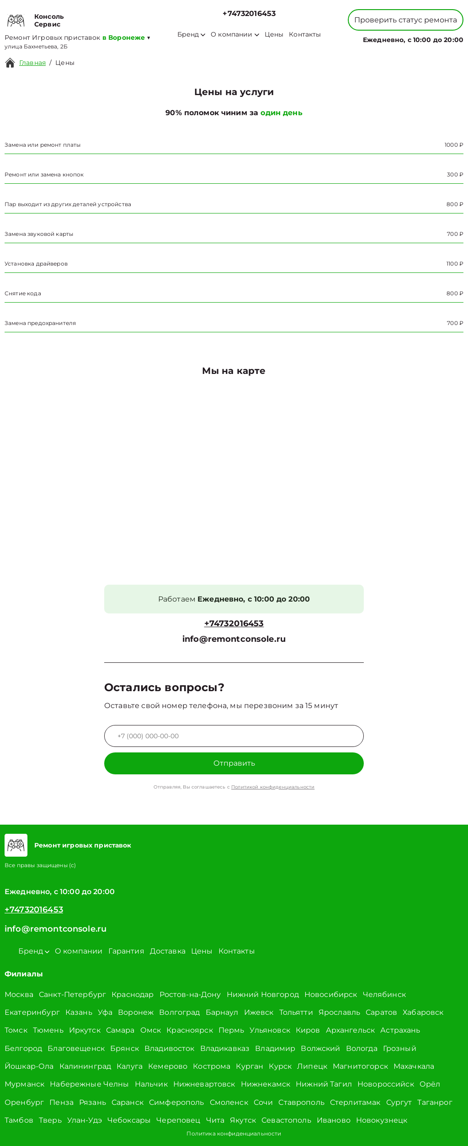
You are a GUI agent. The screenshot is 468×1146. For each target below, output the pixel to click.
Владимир (275, 1048)
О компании (235, 34)
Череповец (178, 1120)
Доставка (168, 951)
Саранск (128, 1102)
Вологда (362, 1048)
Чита (215, 1120)
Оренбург (24, 1102)
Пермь (231, 1030)
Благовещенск (76, 1048)
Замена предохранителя (40, 323)
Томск (16, 1030)
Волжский (320, 1048)
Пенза (61, 1102)
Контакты (305, 34)
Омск (150, 1030)
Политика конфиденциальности (233, 1133)
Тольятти (296, 1012)
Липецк (312, 1066)
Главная (32, 63)
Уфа (105, 1012)
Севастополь (286, 1120)
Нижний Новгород (263, 994)
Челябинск (384, 994)
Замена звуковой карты (39, 233)
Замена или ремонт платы (42, 144)
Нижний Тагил (324, 1084)
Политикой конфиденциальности (272, 787)
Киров (308, 1030)
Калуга (130, 1066)
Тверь (50, 1120)
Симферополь (176, 1102)
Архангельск (350, 1030)
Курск (280, 1066)
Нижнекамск (266, 1084)
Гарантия (126, 951)
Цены (274, 34)
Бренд (191, 34)
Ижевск (259, 1012)
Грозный (399, 1048)
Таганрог (434, 1102)
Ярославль (339, 1012)
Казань (78, 1012)
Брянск (124, 1048)
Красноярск (189, 1030)
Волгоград (179, 1012)
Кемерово (167, 1066)
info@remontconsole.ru (234, 639)
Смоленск (229, 1102)
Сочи (263, 1102)
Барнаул (222, 1012)
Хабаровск (423, 1012)
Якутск (243, 1120)
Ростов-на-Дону (190, 994)
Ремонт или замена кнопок (44, 174)
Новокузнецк (382, 1120)
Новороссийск (385, 1084)
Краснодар (133, 994)
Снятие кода (23, 293)
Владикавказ (225, 1048)
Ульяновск (270, 1030)
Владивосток (169, 1048)
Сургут (399, 1102)
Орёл (430, 1084)
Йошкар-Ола (29, 1066)
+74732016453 (249, 13)
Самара (120, 1030)
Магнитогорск (360, 1066)
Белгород (23, 1048)
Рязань (92, 1102)
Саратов (381, 1012)
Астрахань (400, 1030)
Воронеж (136, 1012)
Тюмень (48, 1030)
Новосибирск (330, 994)
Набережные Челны (89, 1084)
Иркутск (85, 1030)
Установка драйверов (36, 263)
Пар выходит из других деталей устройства (68, 204)
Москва (19, 994)
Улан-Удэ (84, 1120)
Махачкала (414, 1066)
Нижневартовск (204, 1084)
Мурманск (24, 1084)
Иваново (334, 1120)
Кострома (211, 1066)
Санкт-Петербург (72, 994)
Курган (249, 1066)
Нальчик (151, 1084)
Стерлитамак (355, 1102)
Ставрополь (301, 1102)
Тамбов (19, 1120)
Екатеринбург (32, 1012)
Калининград (85, 1066)
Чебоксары (129, 1120)
